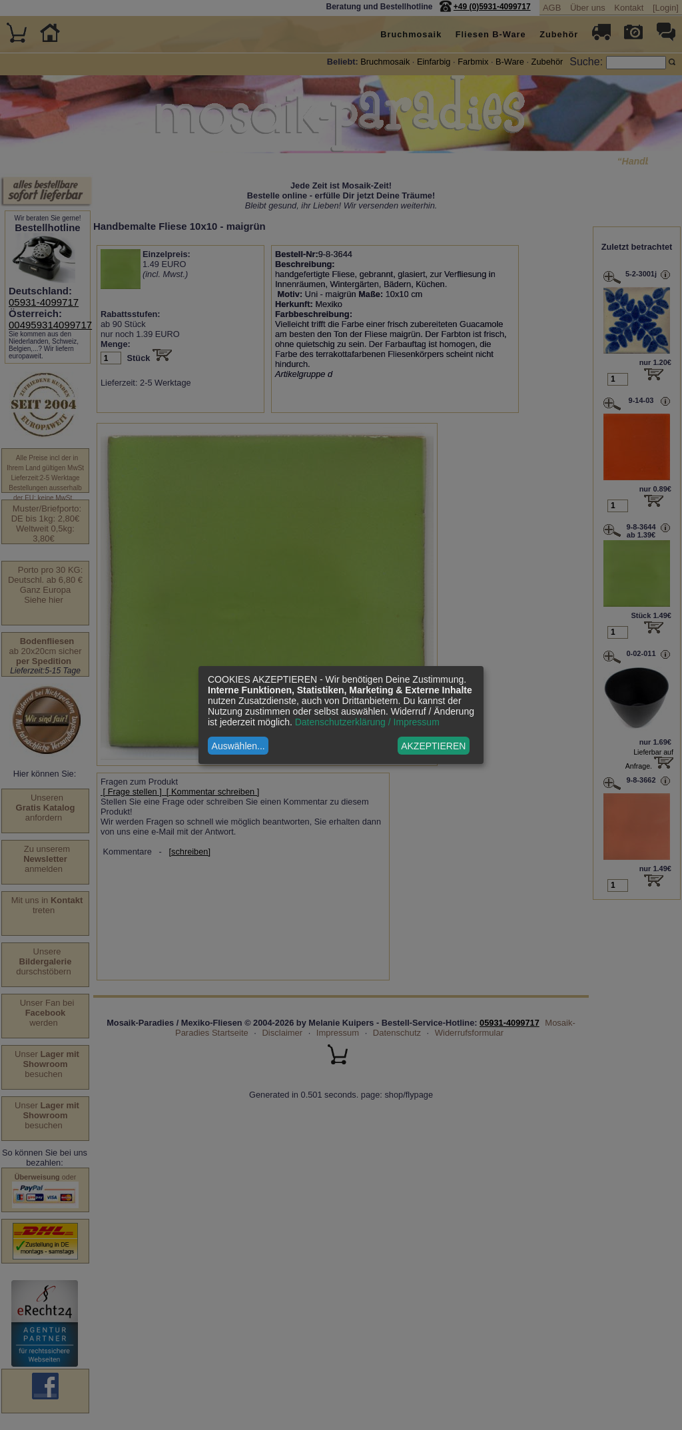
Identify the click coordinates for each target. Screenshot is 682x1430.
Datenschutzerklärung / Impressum (367, 722)
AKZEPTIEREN (433, 746)
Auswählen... (238, 746)
